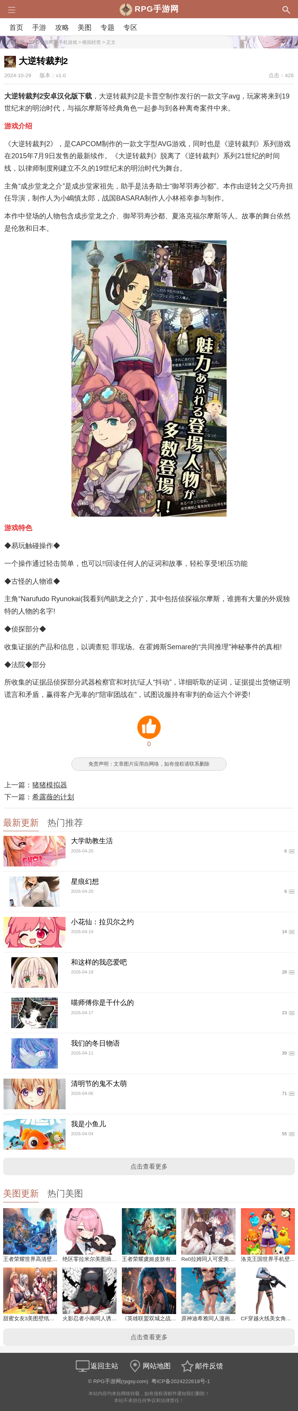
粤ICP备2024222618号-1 (180, 1381)
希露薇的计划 (53, 797)
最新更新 (21, 823)
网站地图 (149, 1366)
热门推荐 (65, 823)
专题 (107, 27)
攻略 (62, 27)
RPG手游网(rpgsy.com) (121, 1381)
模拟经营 (91, 42)
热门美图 (65, 1193)
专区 (130, 27)
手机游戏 (68, 42)
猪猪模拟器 (49, 785)
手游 (39, 27)
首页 (16, 27)
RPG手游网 (41, 42)
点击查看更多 (149, 1166)
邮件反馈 (201, 1366)
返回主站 (96, 1366)
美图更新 (21, 1193)
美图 (85, 27)
